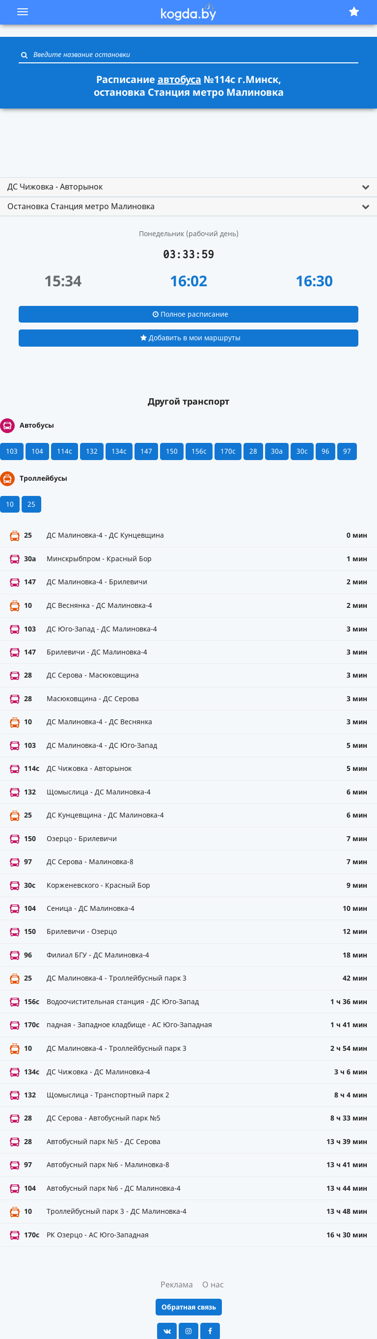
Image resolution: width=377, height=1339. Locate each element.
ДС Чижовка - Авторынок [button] (55, 186)
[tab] (188, 187)
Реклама (177, 1284)
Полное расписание (190, 314)
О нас (213, 1284)
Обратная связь (189, 1307)
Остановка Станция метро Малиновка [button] (81, 206)
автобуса (179, 79)
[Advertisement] (188, 138)
